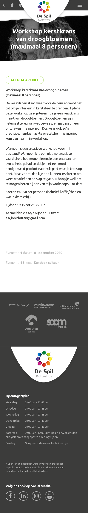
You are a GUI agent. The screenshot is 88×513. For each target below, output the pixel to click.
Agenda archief (24, 80)
